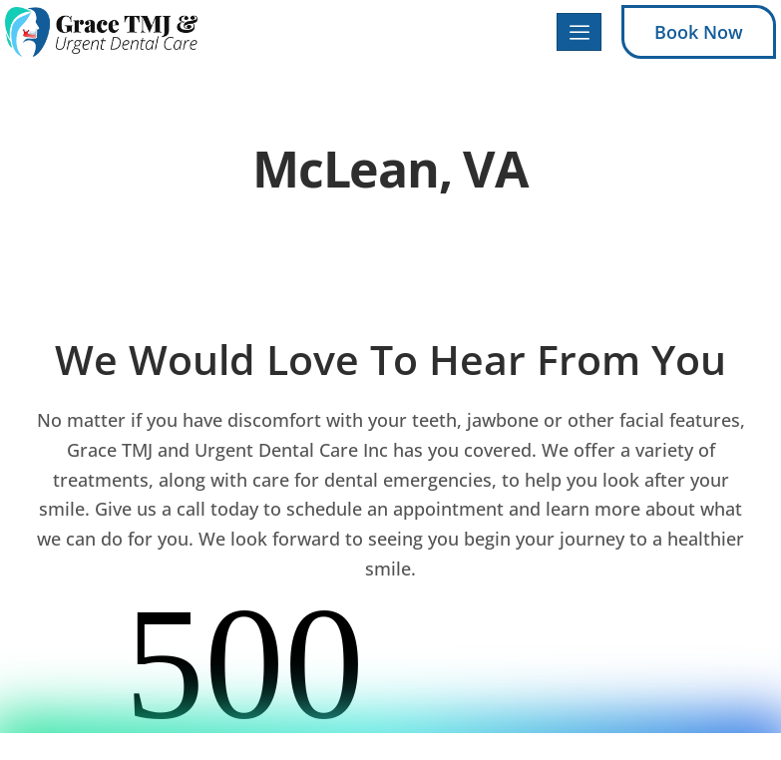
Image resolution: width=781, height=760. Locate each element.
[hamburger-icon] (579, 32)
